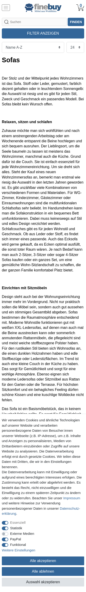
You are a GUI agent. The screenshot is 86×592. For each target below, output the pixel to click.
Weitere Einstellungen (18, 550)
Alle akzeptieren (43, 561)
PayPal (15, 539)
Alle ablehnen (43, 571)
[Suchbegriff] (34, 22)
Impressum (71, 498)
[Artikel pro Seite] (75, 47)
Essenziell (18, 522)
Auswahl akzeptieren (43, 582)
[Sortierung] (33, 47)
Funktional (18, 545)
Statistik (16, 528)
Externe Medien (22, 533)
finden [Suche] (76, 22)
